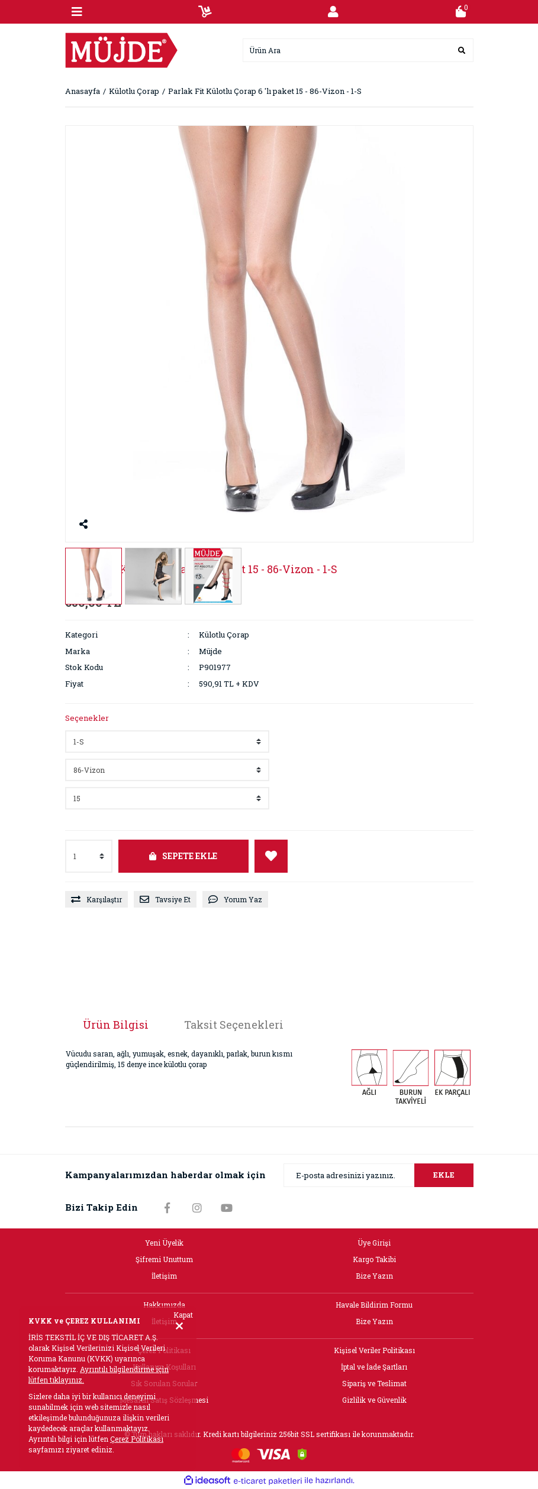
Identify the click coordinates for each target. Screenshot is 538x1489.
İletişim (164, 1275)
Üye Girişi (374, 1242)
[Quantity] (88, 856)
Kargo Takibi (374, 1259)
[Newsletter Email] (378, 1175)
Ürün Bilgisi (116, 1024)
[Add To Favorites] (271, 856)
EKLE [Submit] (444, 1174)
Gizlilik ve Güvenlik (374, 1400)
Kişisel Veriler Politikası (374, 1350)
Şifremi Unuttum (164, 1259)
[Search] (358, 50)
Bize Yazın (374, 1275)
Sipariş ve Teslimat (374, 1383)
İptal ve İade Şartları (374, 1366)
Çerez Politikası (136, 1439)
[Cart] (461, 12)
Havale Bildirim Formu (374, 1304)
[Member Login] (333, 12)
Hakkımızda (164, 1304)
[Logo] (121, 49)
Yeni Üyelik (164, 1242)
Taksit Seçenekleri (234, 1024)
